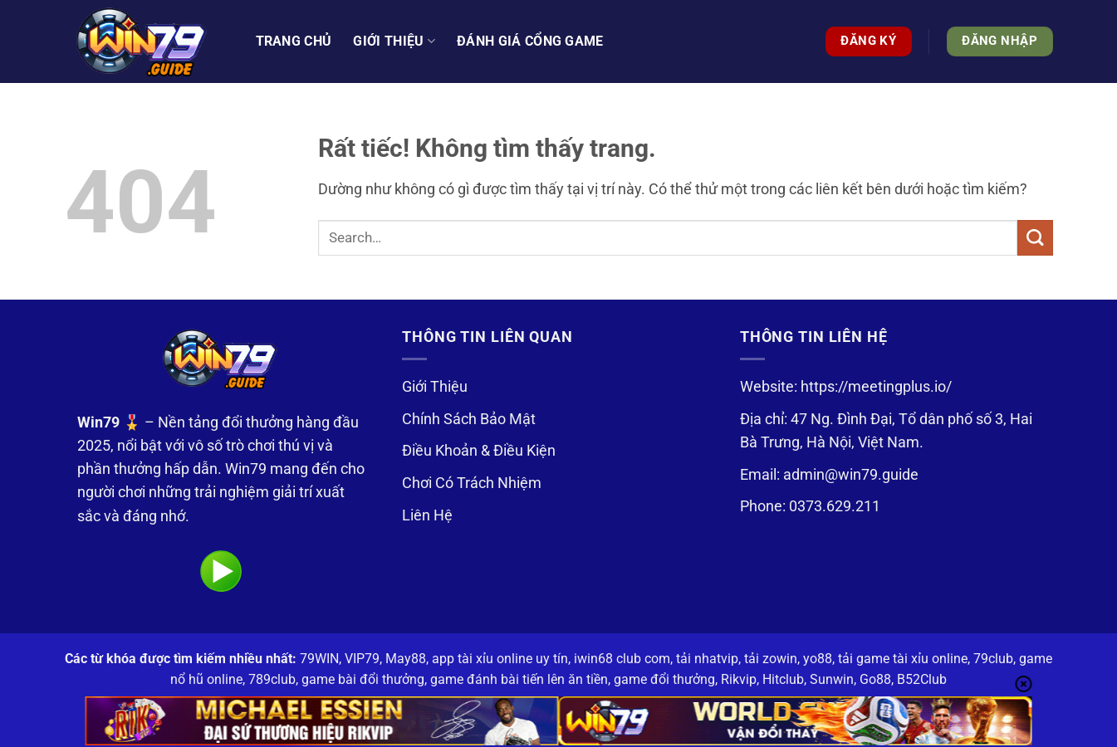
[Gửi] (1035, 238)
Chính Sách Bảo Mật (469, 419)
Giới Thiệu (435, 386)
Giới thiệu (394, 41)
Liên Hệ (427, 515)
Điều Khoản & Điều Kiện (479, 450)
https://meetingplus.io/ (876, 386)
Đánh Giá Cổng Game (530, 41)
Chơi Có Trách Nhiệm (471, 483)
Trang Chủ (294, 41)
